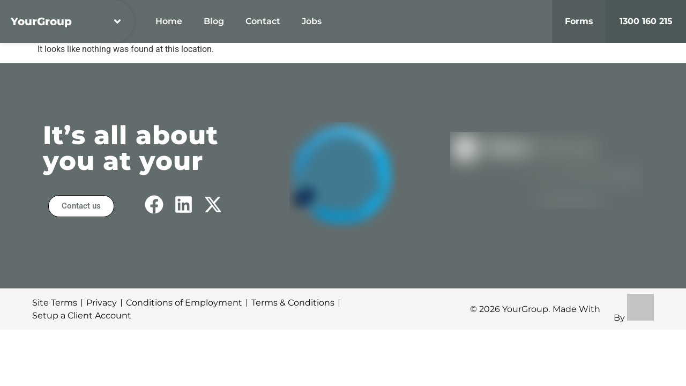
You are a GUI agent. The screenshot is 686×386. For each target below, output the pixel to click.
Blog (214, 21)
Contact (262, 21)
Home (168, 21)
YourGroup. (526, 309)
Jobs (312, 21)
